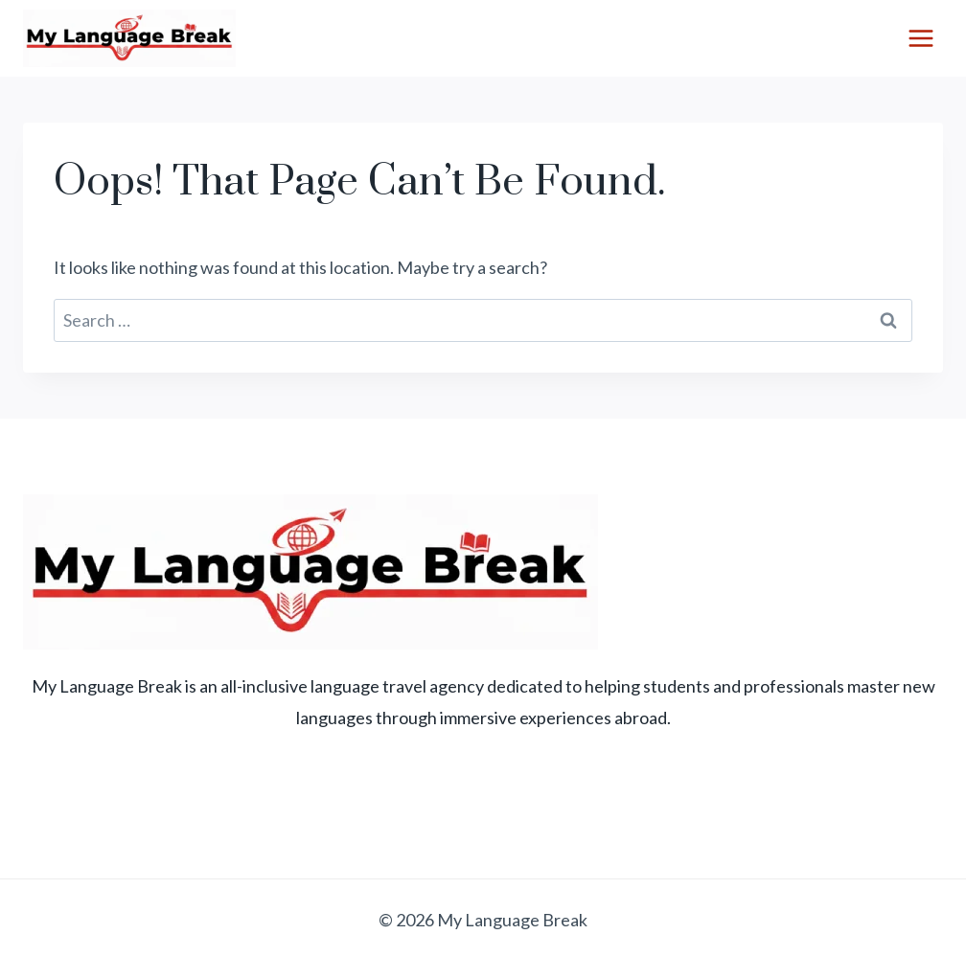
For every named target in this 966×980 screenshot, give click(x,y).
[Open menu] (920, 37)
